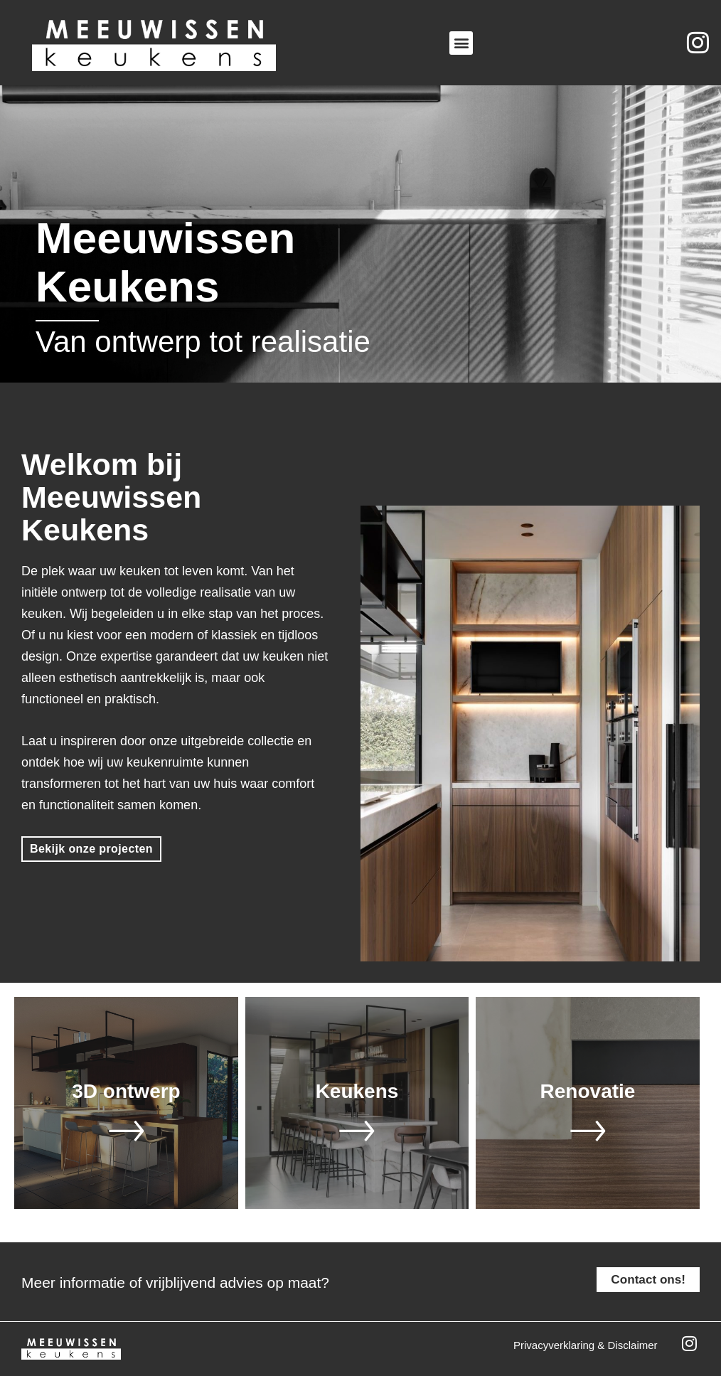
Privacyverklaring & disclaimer (585, 1345)
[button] (461, 43)
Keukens (357, 1091)
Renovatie (588, 1091)
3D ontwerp (126, 1091)
